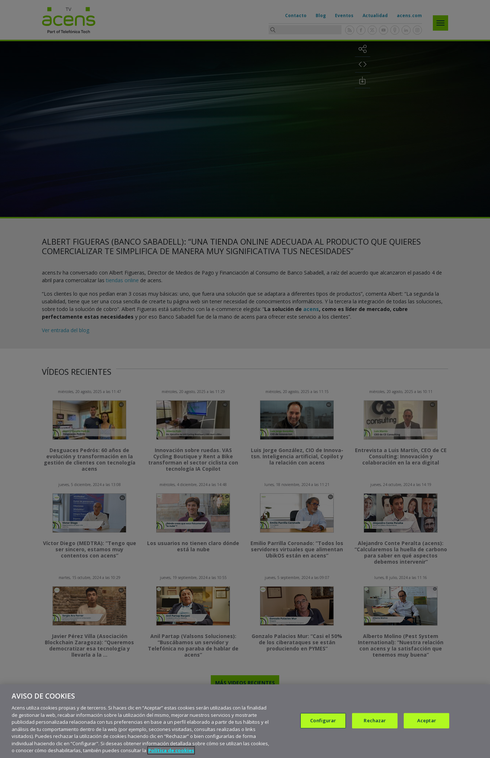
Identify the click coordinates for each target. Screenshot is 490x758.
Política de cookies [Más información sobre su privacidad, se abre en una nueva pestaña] (171, 750)
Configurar (323, 720)
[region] (245, 721)
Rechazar (375, 720)
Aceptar (426, 720)
